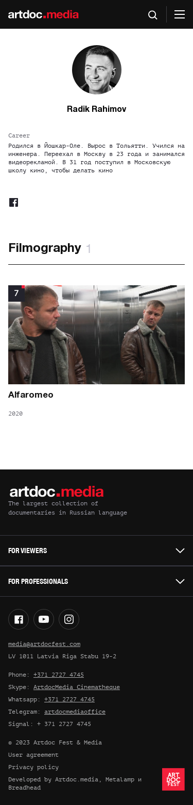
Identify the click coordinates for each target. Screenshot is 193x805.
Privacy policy (33, 767)
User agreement (33, 754)
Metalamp (120, 779)
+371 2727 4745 (58, 674)
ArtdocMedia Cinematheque (76, 687)
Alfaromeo (31, 395)
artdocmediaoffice (75, 711)
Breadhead (24, 787)
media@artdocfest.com (44, 643)
